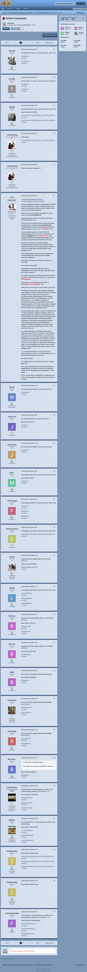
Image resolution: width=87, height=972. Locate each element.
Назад (7, 42)
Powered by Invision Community (43, 971)
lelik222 (12, 588)
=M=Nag (67, 32)
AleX (12, 23)
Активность (10, 8)
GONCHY (12, 820)
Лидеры (25, 8)
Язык (38, 969)
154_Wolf (12, 51)
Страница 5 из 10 (49, 42)
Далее (37, 42)
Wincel (11, 387)
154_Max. (12, 79)
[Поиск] (77, 9)
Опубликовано (29, 49)
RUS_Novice (12, 700)
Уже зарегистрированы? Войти (65, 3)
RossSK (12, 557)
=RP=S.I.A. (12, 616)
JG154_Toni (12, 417)
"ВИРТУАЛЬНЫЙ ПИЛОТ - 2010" (26, 25)
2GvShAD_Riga (12, 851)
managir (12, 107)
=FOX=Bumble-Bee (12, 913)
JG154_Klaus (11, 445)
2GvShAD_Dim (12, 787)
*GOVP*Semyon (12, 529)
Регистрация (81, 3)
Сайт (3, 9)
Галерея (18, 8)
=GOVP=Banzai (11, 135)
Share (6, 28)
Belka (12, 672)
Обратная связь (46, 969)
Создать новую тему (49, 35)
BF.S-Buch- (12, 759)
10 (33, 42)
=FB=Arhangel (12, 501)
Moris (12, 473)
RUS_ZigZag (12, 731)
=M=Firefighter (82, 27)
